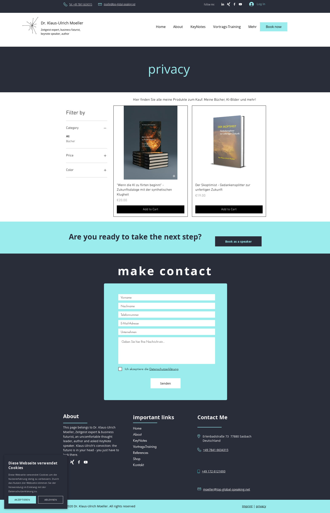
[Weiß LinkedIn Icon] (223, 4)
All (67, 136)
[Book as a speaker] (238, 241)
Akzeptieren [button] (22, 499)
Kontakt (138, 465)
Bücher (70, 141)
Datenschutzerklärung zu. (22, 491)
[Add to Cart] (150, 209)
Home (137, 428)
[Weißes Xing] (228, 4)
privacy (261, 506)
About (137, 434)
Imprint (247, 506)
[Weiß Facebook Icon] (234, 4)
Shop (136, 459)
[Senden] (165, 383)
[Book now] (273, 26)
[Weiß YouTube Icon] (240, 4)
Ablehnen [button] (50, 499)
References (140, 453)
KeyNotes (140, 440)
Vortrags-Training (145, 446)
